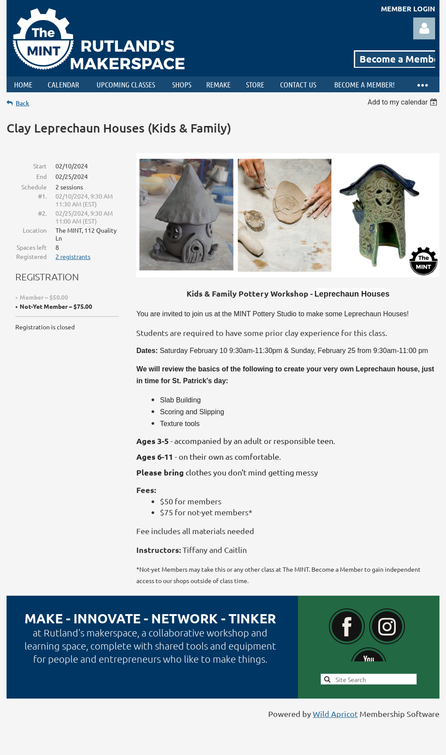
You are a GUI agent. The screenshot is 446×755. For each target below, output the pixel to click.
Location (35, 230)
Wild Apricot (335, 713)
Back (22, 103)
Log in (424, 28)
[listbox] (403, 102)
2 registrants (72, 256)
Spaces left (32, 247)
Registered (31, 256)
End (41, 176)
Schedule (34, 187)
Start (40, 166)
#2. (42, 213)
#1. (42, 196)
